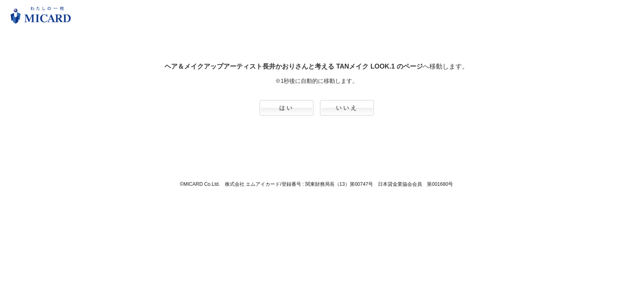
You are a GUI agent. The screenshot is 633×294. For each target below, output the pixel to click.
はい (286, 108)
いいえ (347, 108)
